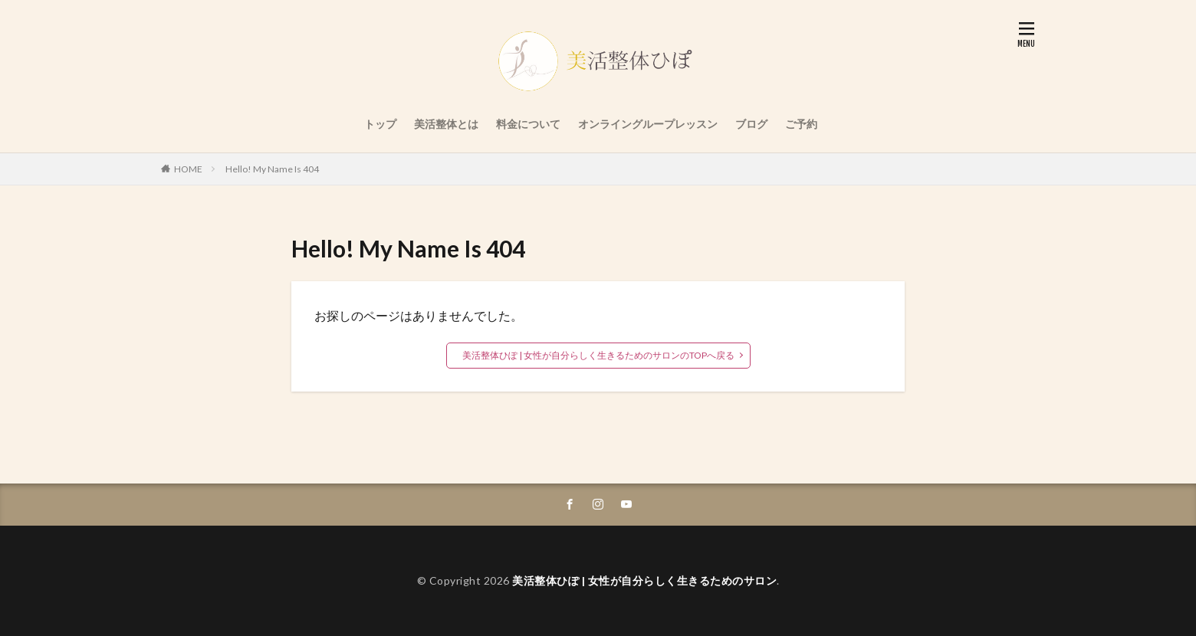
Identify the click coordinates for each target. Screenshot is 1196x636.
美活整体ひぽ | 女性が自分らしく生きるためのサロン (644, 580)
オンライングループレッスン (648, 123)
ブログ (751, 123)
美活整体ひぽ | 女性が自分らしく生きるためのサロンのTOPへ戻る (598, 355)
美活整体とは (446, 123)
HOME (188, 169)
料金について (528, 123)
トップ (380, 123)
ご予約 (801, 123)
